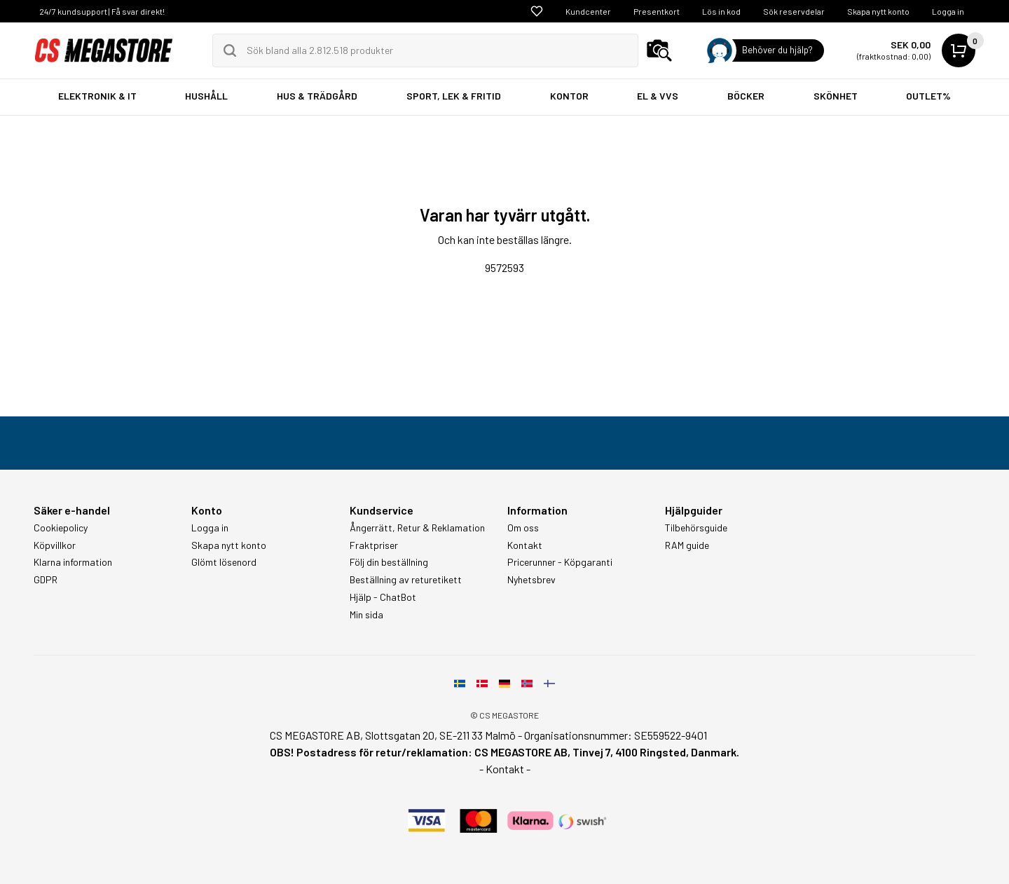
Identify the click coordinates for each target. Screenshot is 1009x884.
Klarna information (73, 562)
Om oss (523, 527)
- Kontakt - (504, 768)
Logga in (948, 11)
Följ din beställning (389, 562)
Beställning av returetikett (406, 579)
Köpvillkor (55, 545)
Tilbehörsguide (696, 527)
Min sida (366, 614)
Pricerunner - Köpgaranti (559, 562)
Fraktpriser (374, 545)
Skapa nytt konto (878, 11)
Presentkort (656, 11)
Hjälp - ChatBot (383, 597)
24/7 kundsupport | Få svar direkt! (102, 11)
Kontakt (524, 545)
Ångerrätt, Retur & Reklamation (417, 527)
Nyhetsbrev (531, 579)
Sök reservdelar (794, 11)
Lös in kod (721, 11)
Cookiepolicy (61, 527)
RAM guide (687, 545)
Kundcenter (588, 11)
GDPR (45, 579)
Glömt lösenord (223, 562)
